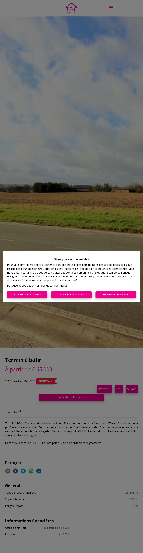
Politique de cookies (19, 285)
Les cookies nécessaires (71, 294)
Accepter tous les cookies (27, 294)
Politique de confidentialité (51, 285)
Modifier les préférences (115, 294)
